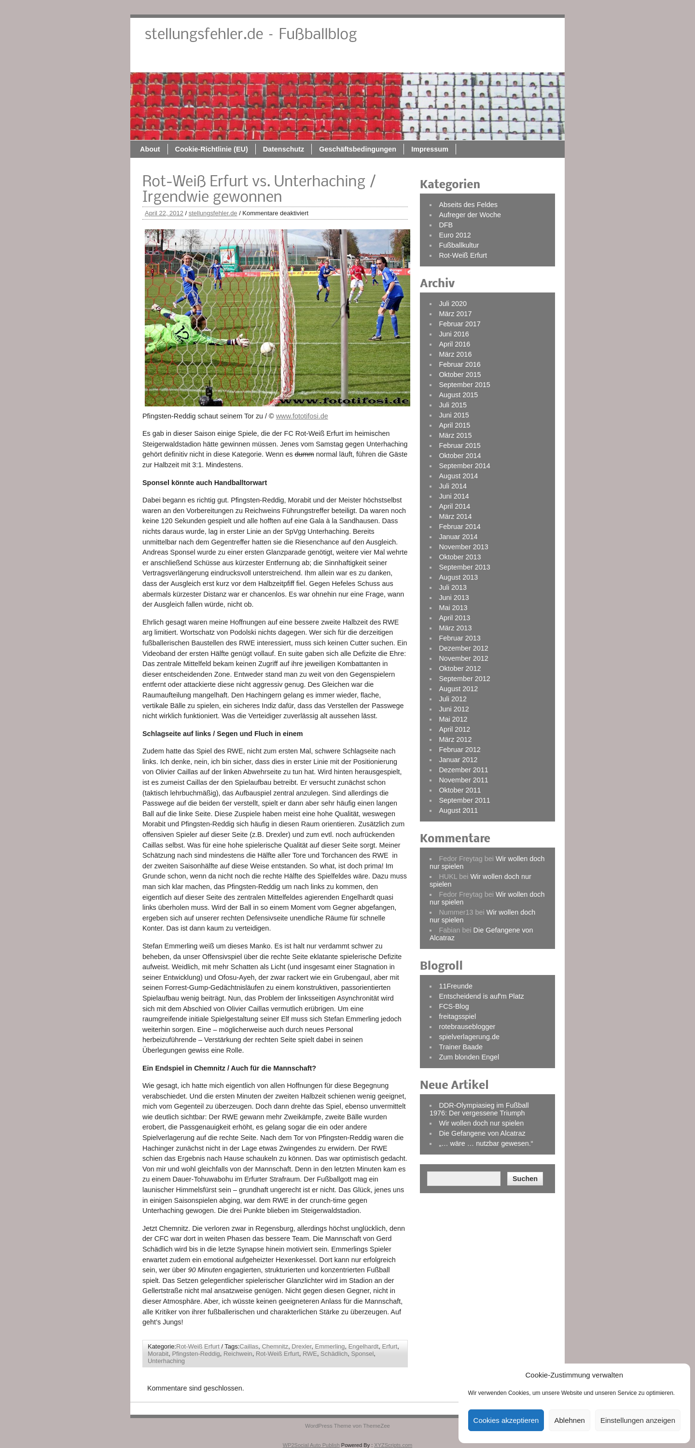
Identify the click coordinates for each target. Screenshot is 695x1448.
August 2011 (458, 810)
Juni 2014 (454, 496)
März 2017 (455, 314)
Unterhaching (166, 1360)
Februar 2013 (459, 638)
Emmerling (330, 1346)
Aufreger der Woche (470, 215)
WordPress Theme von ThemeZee (347, 1426)
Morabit (158, 1353)
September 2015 (464, 385)
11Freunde (456, 986)
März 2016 (455, 354)
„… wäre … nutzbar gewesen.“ (486, 1143)
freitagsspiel (457, 1016)
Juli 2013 (453, 587)
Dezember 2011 (463, 770)
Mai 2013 (453, 608)
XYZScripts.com (393, 1445)
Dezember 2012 (463, 648)
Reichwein (237, 1353)
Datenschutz (380, 61)
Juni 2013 (454, 597)
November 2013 (463, 547)
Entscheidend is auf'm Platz (481, 996)
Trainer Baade (461, 1047)
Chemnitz (275, 1346)
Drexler (301, 1346)
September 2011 (464, 800)
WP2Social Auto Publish (311, 1445)
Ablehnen (569, 1420)
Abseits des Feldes (468, 205)
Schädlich (334, 1353)
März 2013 (455, 628)
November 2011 (463, 780)
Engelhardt (363, 1346)
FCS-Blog (454, 1006)
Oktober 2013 (460, 557)
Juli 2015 (453, 405)
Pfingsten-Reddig (196, 1353)
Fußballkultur (459, 245)
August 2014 (458, 476)
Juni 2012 (454, 709)
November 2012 (463, 658)
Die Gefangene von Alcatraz (482, 1133)
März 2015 (455, 435)
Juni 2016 (454, 334)
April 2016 (454, 344)
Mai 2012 (453, 719)
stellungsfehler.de (213, 213)
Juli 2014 (453, 486)
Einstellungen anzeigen (637, 1420)
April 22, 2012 (164, 213)
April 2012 (454, 729)
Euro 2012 (455, 235)
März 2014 (455, 516)
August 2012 (458, 689)
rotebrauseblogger (467, 1026)
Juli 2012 (453, 699)
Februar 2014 (459, 526)
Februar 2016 (459, 364)
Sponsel (362, 1353)
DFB (446, 225)
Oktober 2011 (460, 790)
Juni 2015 (454, 415)
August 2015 (458, 395)
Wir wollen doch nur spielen (481, 1123)
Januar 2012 (458, 760)
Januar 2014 (458, 537)
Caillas (248, 1346)
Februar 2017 (459, 324)
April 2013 (454, 618)
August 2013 (458, 577)
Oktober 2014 (460, 455)
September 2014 (464, 466)
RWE (310, 1353)
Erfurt (390, 1346)
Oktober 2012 (460, 668)
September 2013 (464, 567)
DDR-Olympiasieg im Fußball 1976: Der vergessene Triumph (479, 1109)
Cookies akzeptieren (506, 1420)
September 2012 (464, 678)
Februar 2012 (459, 749)
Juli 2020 (453, 303)
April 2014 (454, 506)
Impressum (526, 61)
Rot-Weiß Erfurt (198, 1346)
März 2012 (455, 739)
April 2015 (454, 425)
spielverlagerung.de (469, 1037)
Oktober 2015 (460, 374)
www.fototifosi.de (302, 416)
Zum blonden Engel (469, 1057)
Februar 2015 (459, 445)
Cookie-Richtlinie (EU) (308, 61)
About (246, 61)
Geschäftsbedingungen (454, 61)
